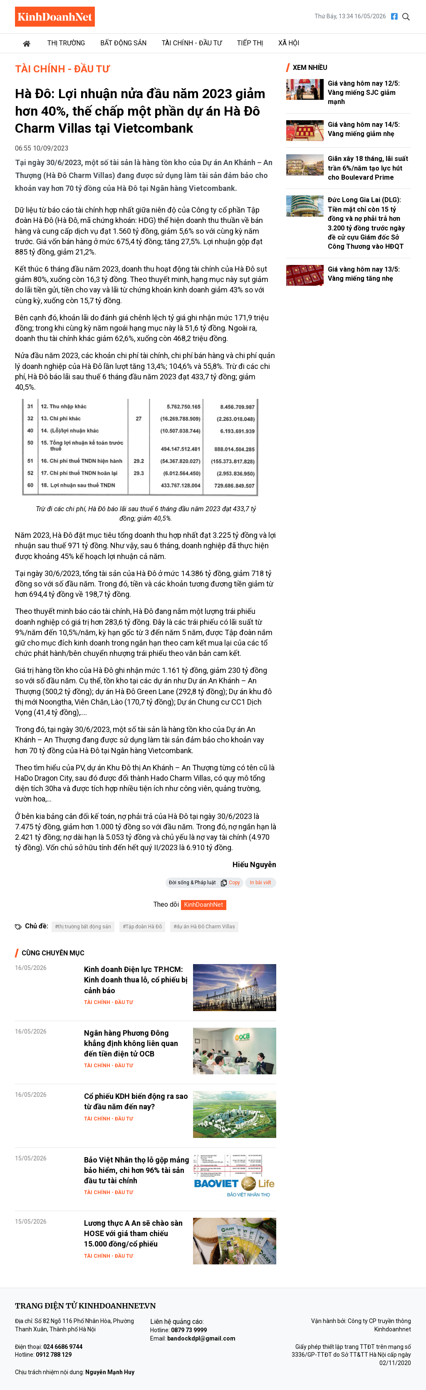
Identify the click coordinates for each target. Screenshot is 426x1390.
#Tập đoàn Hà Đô (142, 927)
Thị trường (66, 43)
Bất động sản (123, 43)
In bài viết (260, 882)
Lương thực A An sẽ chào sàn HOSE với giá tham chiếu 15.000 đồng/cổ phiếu (133, 1233)
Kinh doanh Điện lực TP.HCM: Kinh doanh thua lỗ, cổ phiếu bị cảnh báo (136, 979)
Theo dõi (166, 904)
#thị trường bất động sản (83, 927)
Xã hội (289, 43)
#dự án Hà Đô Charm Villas (204, 927)
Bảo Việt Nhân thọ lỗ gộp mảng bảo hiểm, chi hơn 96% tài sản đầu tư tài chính (136, 1170)
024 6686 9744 (62, 1346)
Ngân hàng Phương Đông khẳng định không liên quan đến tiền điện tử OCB (131, 1043)
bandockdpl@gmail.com (201, 1338)
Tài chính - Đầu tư (192, 43)
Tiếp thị (250, 43)
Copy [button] (230, 882)
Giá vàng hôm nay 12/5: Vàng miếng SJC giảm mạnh (364, 92)
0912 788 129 (54, 1354)
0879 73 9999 (189, 1330)
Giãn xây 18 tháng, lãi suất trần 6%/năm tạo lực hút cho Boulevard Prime (368, 168)
